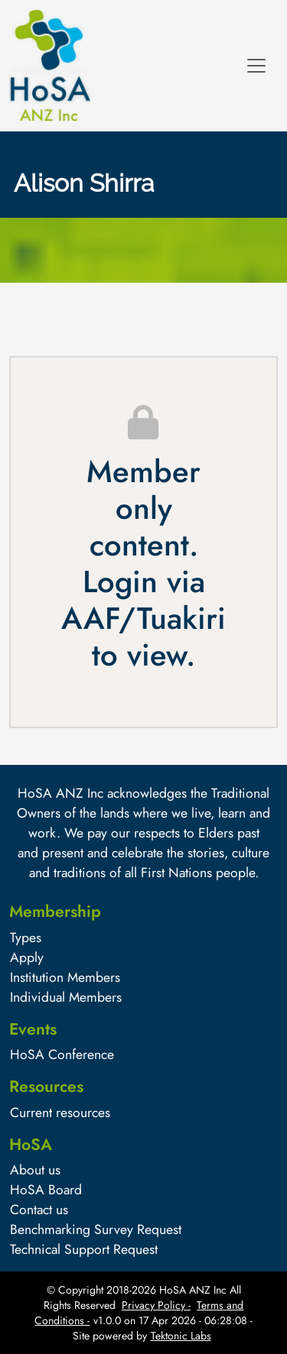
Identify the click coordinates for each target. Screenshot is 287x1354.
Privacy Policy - (156, 1305)
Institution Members (65, 977)
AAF (90, 618)
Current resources (60, 1112)
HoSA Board (46, 1190)
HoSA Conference (62, 1054)
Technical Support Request (84, 1249)
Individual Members (66, 997)
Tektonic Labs (181, 1335)
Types (25, 937)
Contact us (39, 1210)
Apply (27, 957)
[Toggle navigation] (256, 65)
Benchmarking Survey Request (95, 1229)
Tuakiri (181, 618)
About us (35, 1170)
